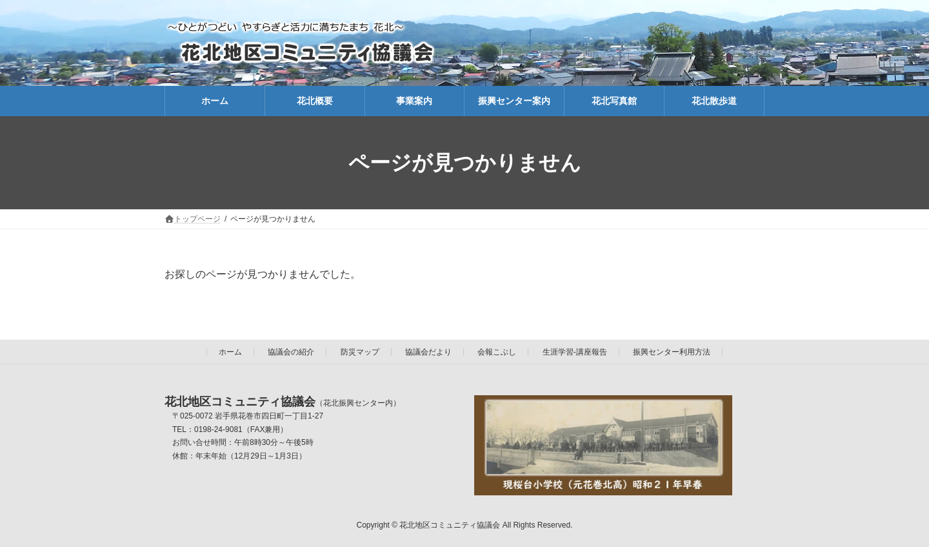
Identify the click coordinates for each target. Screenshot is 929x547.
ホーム (230, 351)
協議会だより (428, 351)
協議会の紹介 (291, 351)
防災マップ (360, 351)
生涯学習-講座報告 (575, 351)
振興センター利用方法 (671, 351)
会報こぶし (496, 351)
